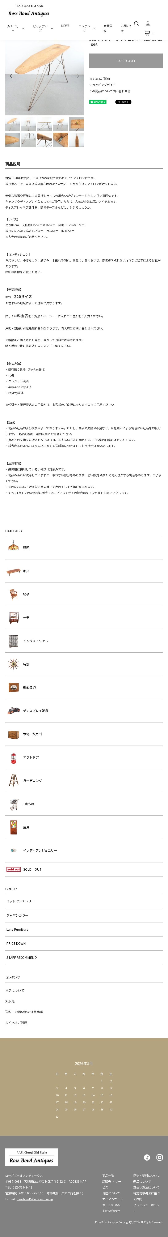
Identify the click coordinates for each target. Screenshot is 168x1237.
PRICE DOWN (16, 943)
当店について (14, 990)
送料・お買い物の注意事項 (24, 1012)
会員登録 (108, 28)
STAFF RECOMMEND (21, 957)
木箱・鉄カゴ (24, 734)
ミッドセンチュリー (20, 901)
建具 (17, 827)
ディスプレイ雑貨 (27, 710)
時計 (17, 664)
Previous (11, 76)
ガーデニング (24, 780)
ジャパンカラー (17, 915)
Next (78, 76)
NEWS (65, 26)
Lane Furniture (17, 929)
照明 (17, 547)
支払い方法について (146, 1187)
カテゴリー (13, 28)
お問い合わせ (111, 1211)
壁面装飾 (21, 687)
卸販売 (10, 1001)
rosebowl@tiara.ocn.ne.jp (35, 1199)
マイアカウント (112, 1199)
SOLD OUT (24, 869)
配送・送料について (146, 1175)
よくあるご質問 (99, 79)
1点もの (20, 804)
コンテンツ (84, 28)
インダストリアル (27, 641)
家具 (17, 571)
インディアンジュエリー (31, 850)
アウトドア (22, 757)
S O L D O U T (126, 61)
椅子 (17, 594)
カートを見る (111, 1205)
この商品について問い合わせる (109, 91)
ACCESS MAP (77, 1181)
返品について (142, 1181)
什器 (17, 617)
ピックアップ (40, 28)
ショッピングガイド (102, 85)
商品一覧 (108, 1175)
